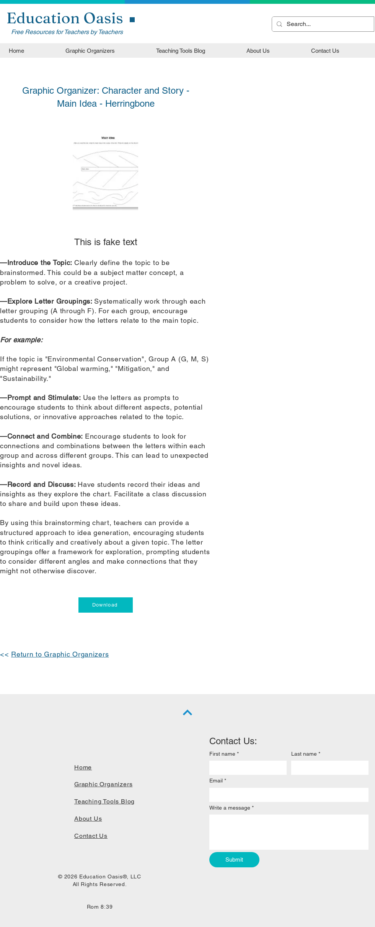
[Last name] (327, 768)
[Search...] (322, 24)
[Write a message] (288, 832)
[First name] (245, 768)
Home (83, 767)
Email (217, 781)
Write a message (231, 808)
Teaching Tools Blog (104, 801)
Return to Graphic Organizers (60, 654)
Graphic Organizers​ (103, 784)
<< (5, 654)
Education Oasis (65, 17)
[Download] (105, 605)
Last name (305, 754)
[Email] (286, 795)
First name (224, 754)
